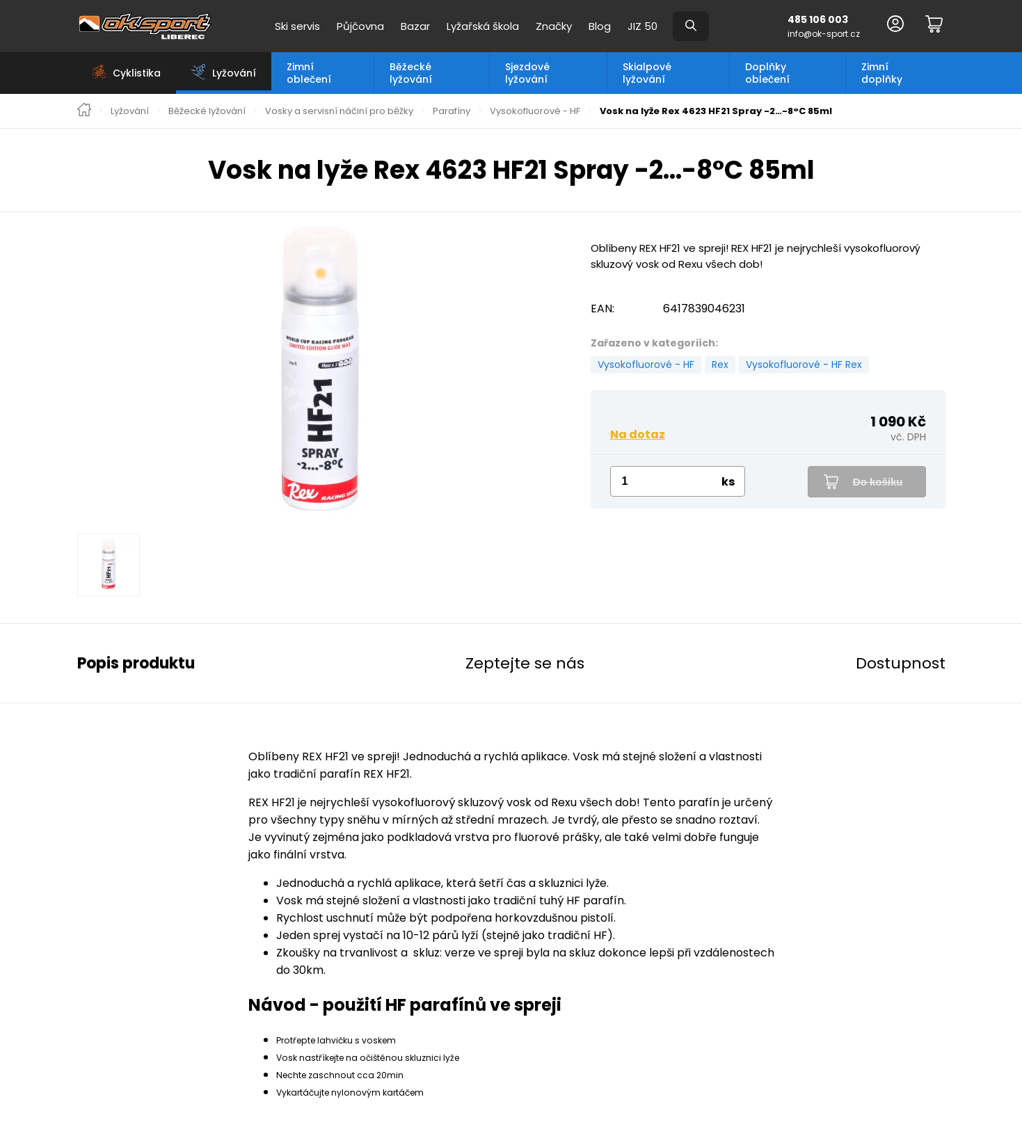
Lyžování (130, 111)
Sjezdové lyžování (527, 73)
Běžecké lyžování (411, 73)
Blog (600, 26)
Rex (720, 364)
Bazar (415, 26)
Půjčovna (360, 26)
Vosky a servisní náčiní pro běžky (339, 111)
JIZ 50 (642, 26)
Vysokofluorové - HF (535, 111)
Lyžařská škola (483, 26)
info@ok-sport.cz (824, 34)
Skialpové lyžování (647, 73)
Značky (554, 26)
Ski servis (297, 26)
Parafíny (451, 111)
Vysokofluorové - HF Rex (804, 364)
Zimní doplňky (881, 73)
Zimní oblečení (309, 73)
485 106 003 (818, 19)
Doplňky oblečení (767, 73)
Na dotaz (637, 434)
